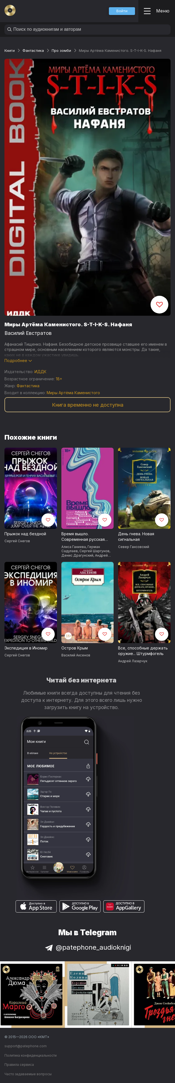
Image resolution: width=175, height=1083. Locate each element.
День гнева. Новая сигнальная (136, 536)
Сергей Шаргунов (94, 551)
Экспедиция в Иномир (26, 648)
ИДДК (40, 371)
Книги (9, 50)
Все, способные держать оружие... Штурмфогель (143, 651)
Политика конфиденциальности (30, 1055)
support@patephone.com (25, 1046)
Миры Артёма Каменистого (73, 392)
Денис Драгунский (77, 555)
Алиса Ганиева (73, 547)
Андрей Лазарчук (132, 661)
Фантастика (33, 50)
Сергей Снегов (17, 541)
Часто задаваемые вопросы (28, 1074)
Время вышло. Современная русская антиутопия (83, 536)
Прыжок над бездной (25, 533)
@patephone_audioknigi (87, 947)
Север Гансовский (133, 547)
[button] (122, 11)
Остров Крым (74, 648)
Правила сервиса (19, 1064)
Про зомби (61, 50)
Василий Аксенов (75, 655)
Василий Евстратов (28, 333)
